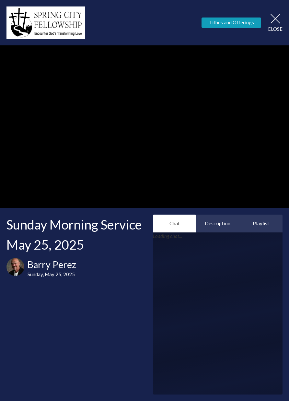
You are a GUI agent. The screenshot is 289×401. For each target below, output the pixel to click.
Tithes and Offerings (231, 22)
